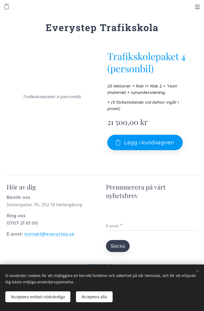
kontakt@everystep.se (49, 234)
